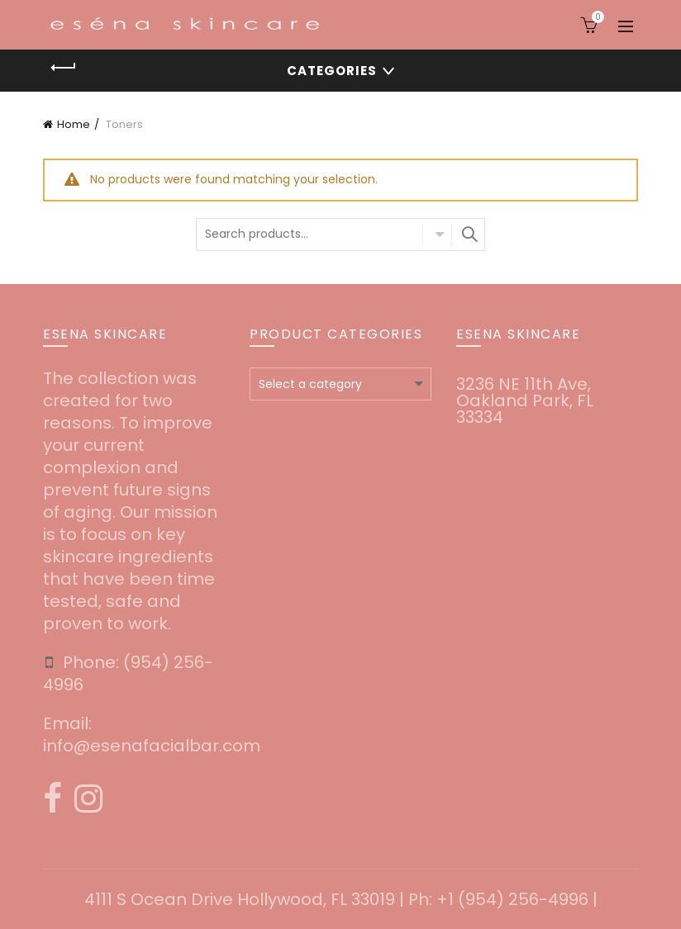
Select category (437, 235)
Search (468, 234)
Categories (332, 70)
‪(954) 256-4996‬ (128, 673)
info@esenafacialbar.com (151, 745)
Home (73, 124)
